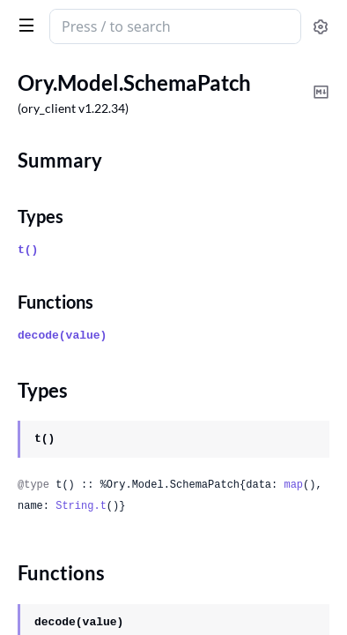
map (293, 485)
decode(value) (62, 335)
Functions (55, 301)
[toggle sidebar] (23, 24)
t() (28, 250)
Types (40, 216)
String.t (81, 506)
